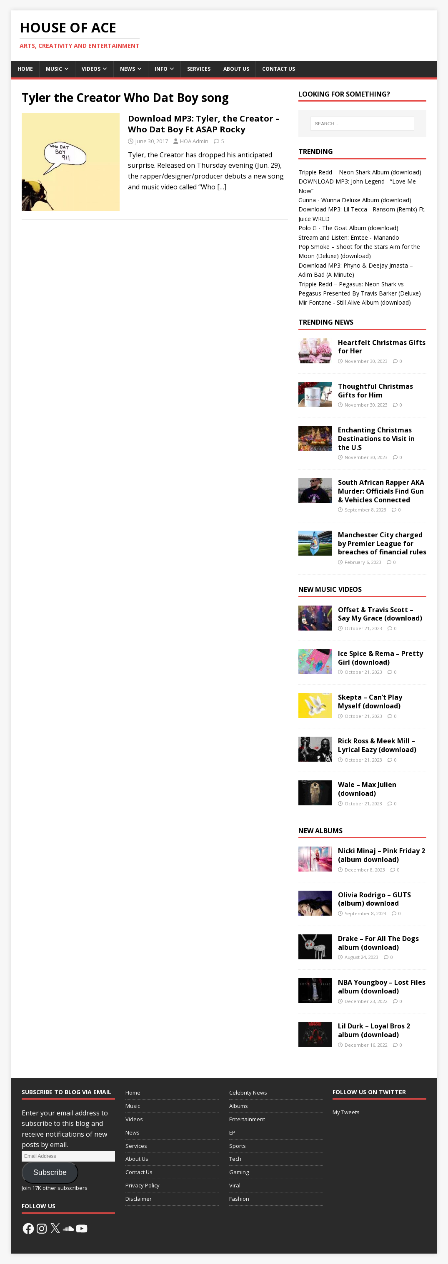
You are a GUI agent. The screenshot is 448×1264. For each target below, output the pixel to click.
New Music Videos (330, 589)
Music (54, 68)
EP (232, 1132)
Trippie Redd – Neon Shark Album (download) (359, 172)
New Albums (320, 830)
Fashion (239, 1198)
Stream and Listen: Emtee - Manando (348, 237)
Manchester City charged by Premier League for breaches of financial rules (382, 543)
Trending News (325, 322)
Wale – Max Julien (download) (367, 789)
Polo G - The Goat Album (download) (348, 228)
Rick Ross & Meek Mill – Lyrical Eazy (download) (377, 745)
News (127, 68)
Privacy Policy (142, 1185)
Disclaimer (138, 1198)
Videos (91, 68)
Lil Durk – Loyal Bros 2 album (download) (374, 1030)
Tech (235, 1158)
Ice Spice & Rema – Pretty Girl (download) (380, 658)
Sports (237, 1146)
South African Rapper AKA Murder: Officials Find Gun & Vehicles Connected (381, 491)
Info (161, 68)
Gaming (239, 1172)
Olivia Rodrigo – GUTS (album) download (374, 899)
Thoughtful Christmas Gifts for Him (375, 391)
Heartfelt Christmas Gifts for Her (381, 347)
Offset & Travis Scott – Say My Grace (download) (380, 614)
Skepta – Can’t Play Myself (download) (370, 701)
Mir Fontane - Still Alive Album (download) (354, 302)
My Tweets (346, 1112)
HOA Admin (194, 141)
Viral (234, 1185)
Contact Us (278, 68)
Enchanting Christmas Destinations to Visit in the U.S (376, 438)
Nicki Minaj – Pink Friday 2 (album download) (381, 855)
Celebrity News (248, 1092)
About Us (236, 68)
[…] (221, 186)
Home (25, 68)
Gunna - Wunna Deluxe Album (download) (354, 200)
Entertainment (247, 1119)
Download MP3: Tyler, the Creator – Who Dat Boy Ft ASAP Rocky (204, 124)
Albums (238, 1106)
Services (198, 68)
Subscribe (50, 1172)
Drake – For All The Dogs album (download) (378, 943)
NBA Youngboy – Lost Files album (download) (381, 987)
